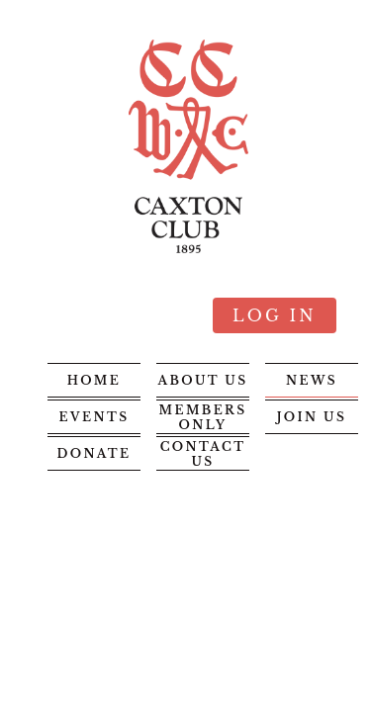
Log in (274, 315)
